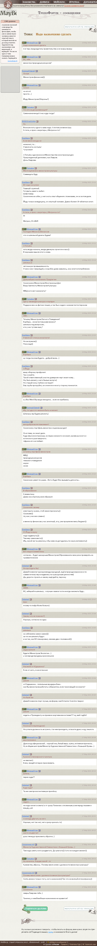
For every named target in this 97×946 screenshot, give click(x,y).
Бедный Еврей (28, 71)
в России (55, 944)
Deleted (25, 566)
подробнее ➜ (12, 61)
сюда (50, 932)
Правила (64, 944)
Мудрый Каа (32, 43)
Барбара (26, 138)
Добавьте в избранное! (57, 942)
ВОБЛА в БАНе (28, 121)
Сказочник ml (28, 844)
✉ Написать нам (89, 944)
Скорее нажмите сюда (74, 6)
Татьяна (30, 107)
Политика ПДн (75, 944)
